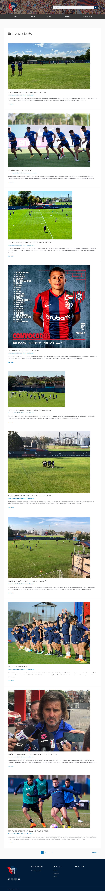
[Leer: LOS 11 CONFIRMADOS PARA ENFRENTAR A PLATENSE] (40, 215)
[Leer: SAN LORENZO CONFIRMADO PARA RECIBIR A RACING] (36, 389)
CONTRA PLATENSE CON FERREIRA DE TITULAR (27, 92)
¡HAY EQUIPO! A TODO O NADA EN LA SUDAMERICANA (30, 496)
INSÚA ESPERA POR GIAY (18, 667)
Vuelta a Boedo (87, 16)
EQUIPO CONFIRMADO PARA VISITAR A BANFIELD (28, 831)
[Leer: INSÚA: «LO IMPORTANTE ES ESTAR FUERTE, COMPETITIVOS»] (49, 720)
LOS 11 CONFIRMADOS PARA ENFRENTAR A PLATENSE (29, 242)
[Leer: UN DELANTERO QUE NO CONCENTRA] (49, 306)
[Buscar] (96, 7)
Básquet (32, 16)
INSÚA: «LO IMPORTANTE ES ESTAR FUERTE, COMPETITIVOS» (32, 754)
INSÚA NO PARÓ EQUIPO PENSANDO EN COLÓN (27, 581)
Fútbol (15, 16)
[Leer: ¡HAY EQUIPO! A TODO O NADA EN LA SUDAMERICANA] (49, 462)
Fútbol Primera (22, 95)
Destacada (11, 95)
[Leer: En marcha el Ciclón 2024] (49, 140)
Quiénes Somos (36, 871)
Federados (67, 16)
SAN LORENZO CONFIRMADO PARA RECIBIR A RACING (30, 410)
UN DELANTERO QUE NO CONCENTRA (23, 350)
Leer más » (11, 104)
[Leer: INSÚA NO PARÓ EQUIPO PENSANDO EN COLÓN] (49, 547)
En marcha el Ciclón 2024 (19, 170)
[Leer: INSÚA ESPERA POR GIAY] (49, 633)
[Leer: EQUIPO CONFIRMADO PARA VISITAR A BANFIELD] (49, 801)
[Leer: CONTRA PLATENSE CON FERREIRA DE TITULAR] (49, 66)
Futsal (49, 16)
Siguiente (95, 852)
